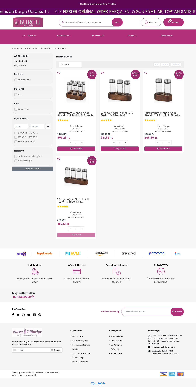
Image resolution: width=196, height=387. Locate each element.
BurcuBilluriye (24, 79)
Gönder (177, 311)
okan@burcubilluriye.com (161, 347)
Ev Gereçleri (116, 345)
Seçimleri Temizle (33, 168)
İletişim (75, 349)
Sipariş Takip (78, 357)
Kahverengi (23, 109)
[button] (151, 22)
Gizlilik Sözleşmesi (80, 340)
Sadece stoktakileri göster (30, 156)
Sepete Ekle (76, 145)
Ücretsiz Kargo (25, 160)
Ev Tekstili (115, 349)
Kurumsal (76, 330)
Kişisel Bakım (116, 353)
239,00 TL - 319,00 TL (28, 132)
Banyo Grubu (116, 340)
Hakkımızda (77, 336)
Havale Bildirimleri (80, 362)
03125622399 (23, 297)
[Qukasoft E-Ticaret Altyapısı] (98, 384)
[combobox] (15, 350)
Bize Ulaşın (154, 330)
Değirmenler (20, 65)
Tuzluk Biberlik (20, 61)
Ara (117, 22)
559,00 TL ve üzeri (26, 141)
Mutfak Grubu (117, 336)
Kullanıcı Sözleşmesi (81, 345)
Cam (20, 94)
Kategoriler (115, 330)
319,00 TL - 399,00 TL (28, 137)
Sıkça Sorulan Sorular (81, 353)
